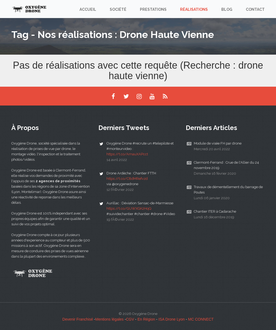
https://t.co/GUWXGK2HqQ (128, 208)
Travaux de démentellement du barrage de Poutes (228, 189)
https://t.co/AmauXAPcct (127, 154)
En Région (146, 319)
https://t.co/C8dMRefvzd (127, 179)
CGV (130, 319)
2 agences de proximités (58, 181)
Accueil (88, 9)
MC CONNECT (201, 319)
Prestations (153, 9)
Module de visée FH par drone (218, 143)
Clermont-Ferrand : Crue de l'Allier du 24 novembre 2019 (226, 165)
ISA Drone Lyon (171, 319)
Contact (255, 9)
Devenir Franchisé (77, 319)
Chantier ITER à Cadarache (215, 211)
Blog (226, 9)
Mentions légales (109, 319)
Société (118, 9)
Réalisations (194, 9)
